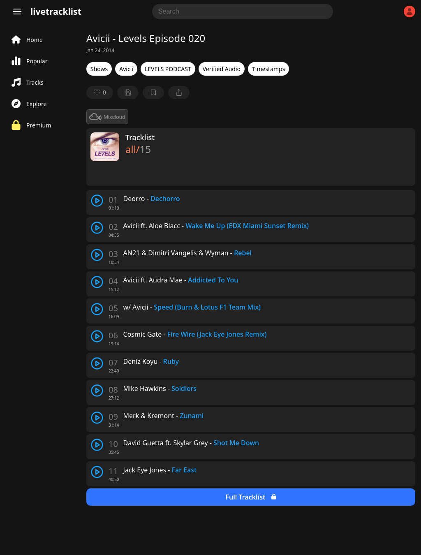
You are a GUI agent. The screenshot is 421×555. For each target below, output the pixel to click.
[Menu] (17, 11)
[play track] (97, 200)
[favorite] (99, 92)
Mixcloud (107, 117)
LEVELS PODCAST (168, 69)
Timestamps (268, 69)
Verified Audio (222, 69)
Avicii (126, 69)
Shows (99, 69)
